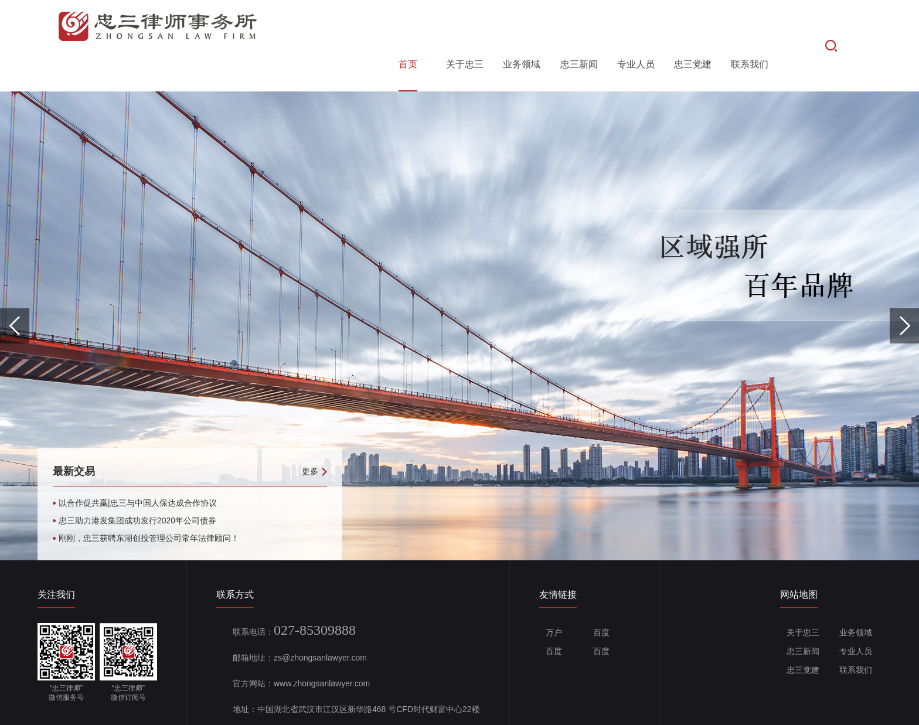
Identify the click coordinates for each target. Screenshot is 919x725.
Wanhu (868, 708)
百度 (598, 593)
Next (904, 287)
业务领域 (521, 25)
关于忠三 (465, 25)
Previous (14, 287)
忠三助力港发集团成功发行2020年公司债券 (137, 481)
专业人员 (636, 25)
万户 (550, 593)
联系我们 (749, 25)
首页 (408, 25)
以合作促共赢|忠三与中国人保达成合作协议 (138, 464)
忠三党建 (693, 25)
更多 (314, 432)
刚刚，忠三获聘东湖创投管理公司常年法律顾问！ (149, 499)
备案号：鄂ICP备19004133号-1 (322, 708)
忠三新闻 (579, 25)
